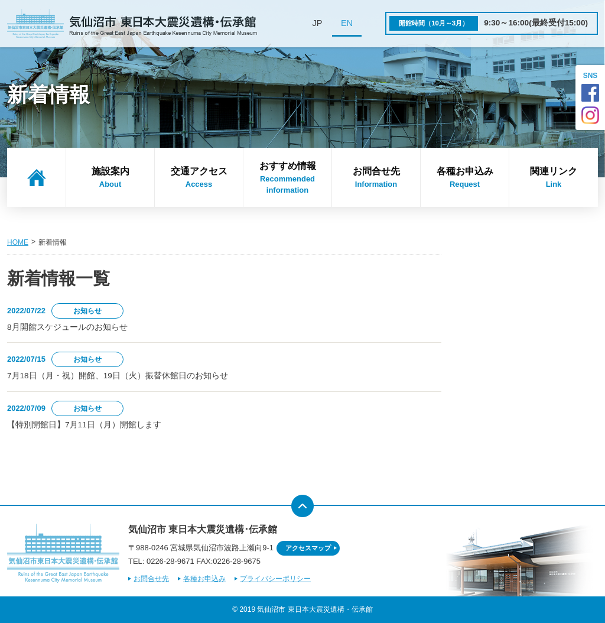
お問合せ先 (376, 178)
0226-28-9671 (170, 561)
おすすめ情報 (287, 178)
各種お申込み (465, 178)
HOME (17, 242)
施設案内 (110, 178)
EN (347, 23)
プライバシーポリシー (275, 579)
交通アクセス (199, 178)
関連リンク (553, 178)
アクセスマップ (308, 547)
